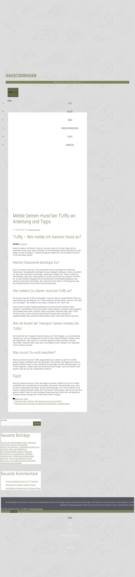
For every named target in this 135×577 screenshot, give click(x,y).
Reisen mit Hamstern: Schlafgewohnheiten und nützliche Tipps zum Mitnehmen (20, 448)
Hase (70, 119)
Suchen (4, 420)
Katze (70, 111)
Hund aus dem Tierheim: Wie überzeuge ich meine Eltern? (38, 401)
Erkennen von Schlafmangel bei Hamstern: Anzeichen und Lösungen (18, 462)
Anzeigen (23, 244)
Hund (70, 103)
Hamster (70, 145)
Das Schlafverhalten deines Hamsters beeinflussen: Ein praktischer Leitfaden (17, 453)
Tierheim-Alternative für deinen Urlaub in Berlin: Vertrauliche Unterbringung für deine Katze (23, 484)
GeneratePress (36, 509)
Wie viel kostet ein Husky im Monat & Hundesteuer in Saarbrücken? (42, 404)
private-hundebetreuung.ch (17, 481)
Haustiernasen (21, 75)
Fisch (69, 136)
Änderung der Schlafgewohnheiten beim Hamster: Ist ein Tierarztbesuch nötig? (17, 457)
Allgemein (19, 399)
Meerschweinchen (70, 128)
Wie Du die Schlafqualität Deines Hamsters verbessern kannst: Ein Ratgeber (18, 443)
